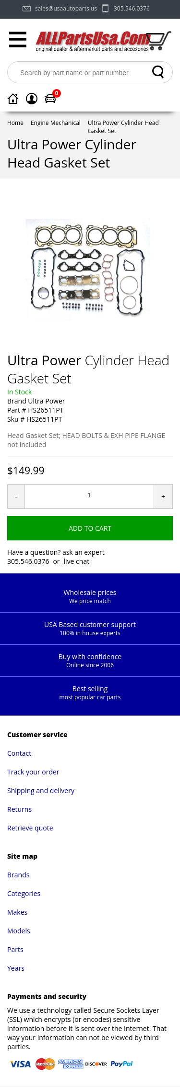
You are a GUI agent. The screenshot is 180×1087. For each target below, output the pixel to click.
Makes (17, 912)
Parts (15, 949)
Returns (19, 809)
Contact (19, 753)
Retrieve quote (30, 827)
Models (18, 930)
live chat (77, 561)
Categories (23, 893)
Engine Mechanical (56, 123)
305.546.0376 (132, 8)
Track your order (33, 771)
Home (15, 123)
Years (15, 968)
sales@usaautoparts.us (66, 8)
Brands (18, 874)
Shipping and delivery (40, 790)
